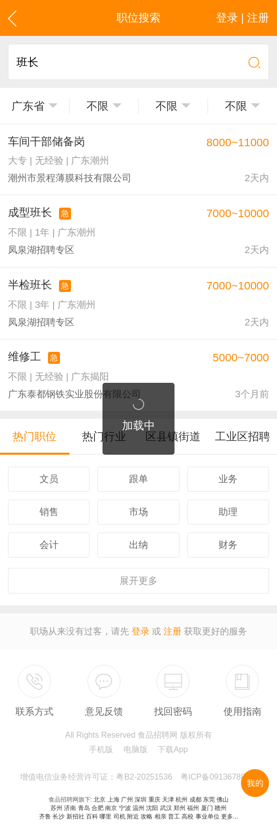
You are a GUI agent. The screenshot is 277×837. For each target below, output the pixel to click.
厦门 (207, 808)
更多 (139, 580)
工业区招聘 (242, 436)
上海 (114, 799)
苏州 (56, 808)
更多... (229, 816)
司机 (120, 816)
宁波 (125, 808)
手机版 (101, 749)
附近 (133, 816)
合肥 (98, 808)
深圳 (140, 799)
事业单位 (208, 816)
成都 (196, 799)
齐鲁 (45, 816)
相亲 (160, 816)
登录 (141, 631)
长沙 (58, 816)
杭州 (182, 799)
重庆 (154, 799)
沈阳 (152, 808)
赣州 (220, 808)
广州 (127, 799)
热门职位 (34, 436)
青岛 (84, 808)
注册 (173, 631)
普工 (174, 816)
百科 (92, 816)
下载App (173, 749)
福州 (193, 808)
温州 (138, 808)
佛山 (222, 799)
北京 (100, 799)
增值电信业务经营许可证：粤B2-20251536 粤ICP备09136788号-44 (142, 777)
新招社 (75, 816)
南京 (111, 808)
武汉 (166, 808)
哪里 (106, 816)
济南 (70, 808)
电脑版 (136, 749)
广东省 (28, 106)
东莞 (209, 799)
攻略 (146, 816)
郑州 (180, 808)
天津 (168, 799)
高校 (188, 816)
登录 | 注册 (242, 17)
